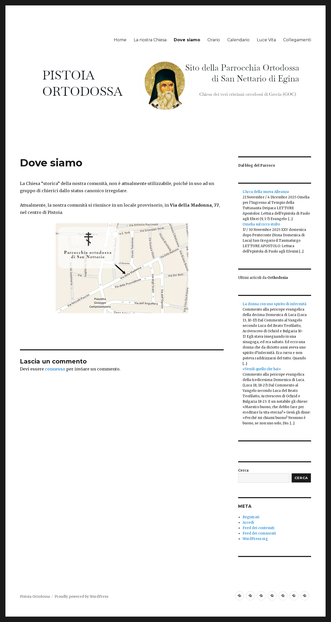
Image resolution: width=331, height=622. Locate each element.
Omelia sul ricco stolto (261, 224)
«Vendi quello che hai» (262, 369)
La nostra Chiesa (150, 39)
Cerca (243, 470)
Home (120, 39)
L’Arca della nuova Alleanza (266, 192)
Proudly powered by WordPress (81, 596)
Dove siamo (187, 39)
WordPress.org (255, 539)
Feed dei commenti (259, 533)
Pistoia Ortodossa (35, 596)
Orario (213, 39)
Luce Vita (266, 39)
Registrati (251, 517)
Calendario (238, 39)
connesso (55, 368)
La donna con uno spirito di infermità (274, 304)
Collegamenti (297, 39)
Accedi (248, 522)
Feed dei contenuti (258, 528)
